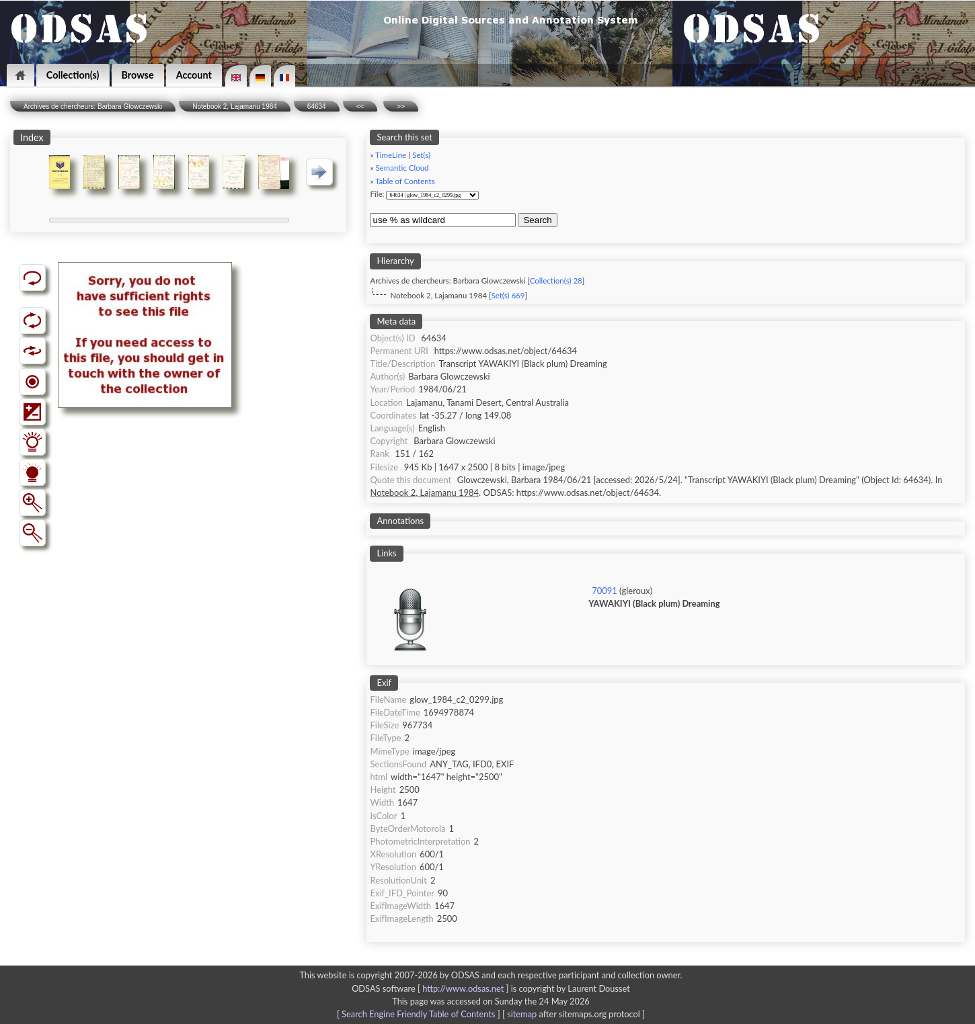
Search (537, 220)
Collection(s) (73, 75)
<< (360, 106)
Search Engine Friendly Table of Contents (418, 1014)
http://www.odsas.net (463, 988)
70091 (604, 590)
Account (194, 75)
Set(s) (421, 155)
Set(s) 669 (507, 295)
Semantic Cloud (401, 167)
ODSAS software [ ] (431, 988)
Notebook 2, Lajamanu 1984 (234, 106)
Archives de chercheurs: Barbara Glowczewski (93, 106)
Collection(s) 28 (556, 280)
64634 (316, 106)
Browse (138, 75)
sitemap (522, 1014)
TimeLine (390, 155)
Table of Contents (405, 181)
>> (401, 106)
